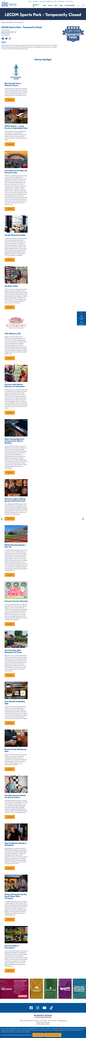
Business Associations (7, 22)
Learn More (10, 100)
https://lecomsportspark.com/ (8, 32)
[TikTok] (51, 1008)
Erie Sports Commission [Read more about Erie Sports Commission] (45, 1)
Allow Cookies (38, 1035)
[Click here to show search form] (83, 5)
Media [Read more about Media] (55, 1)
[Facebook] (31, 1008)
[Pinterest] (56, 1008)
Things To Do (36, 5)
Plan (56, 5)
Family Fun (21, 22)
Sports (15, 22)
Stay (44, 5)
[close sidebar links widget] (81, 313)
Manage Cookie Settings (53, 1035)
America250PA (69, 5)
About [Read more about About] (30, 1)
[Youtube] (44, 1008)
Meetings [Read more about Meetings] (35, 1)
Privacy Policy (40, 1022)
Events (50, 5)
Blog (61, 5)
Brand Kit (47, 1022)
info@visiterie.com (62, 1020)
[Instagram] (37, 1008)
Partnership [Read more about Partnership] (61, 1)
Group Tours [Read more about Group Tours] (69, 1)
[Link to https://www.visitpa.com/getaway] (43, 1017)
